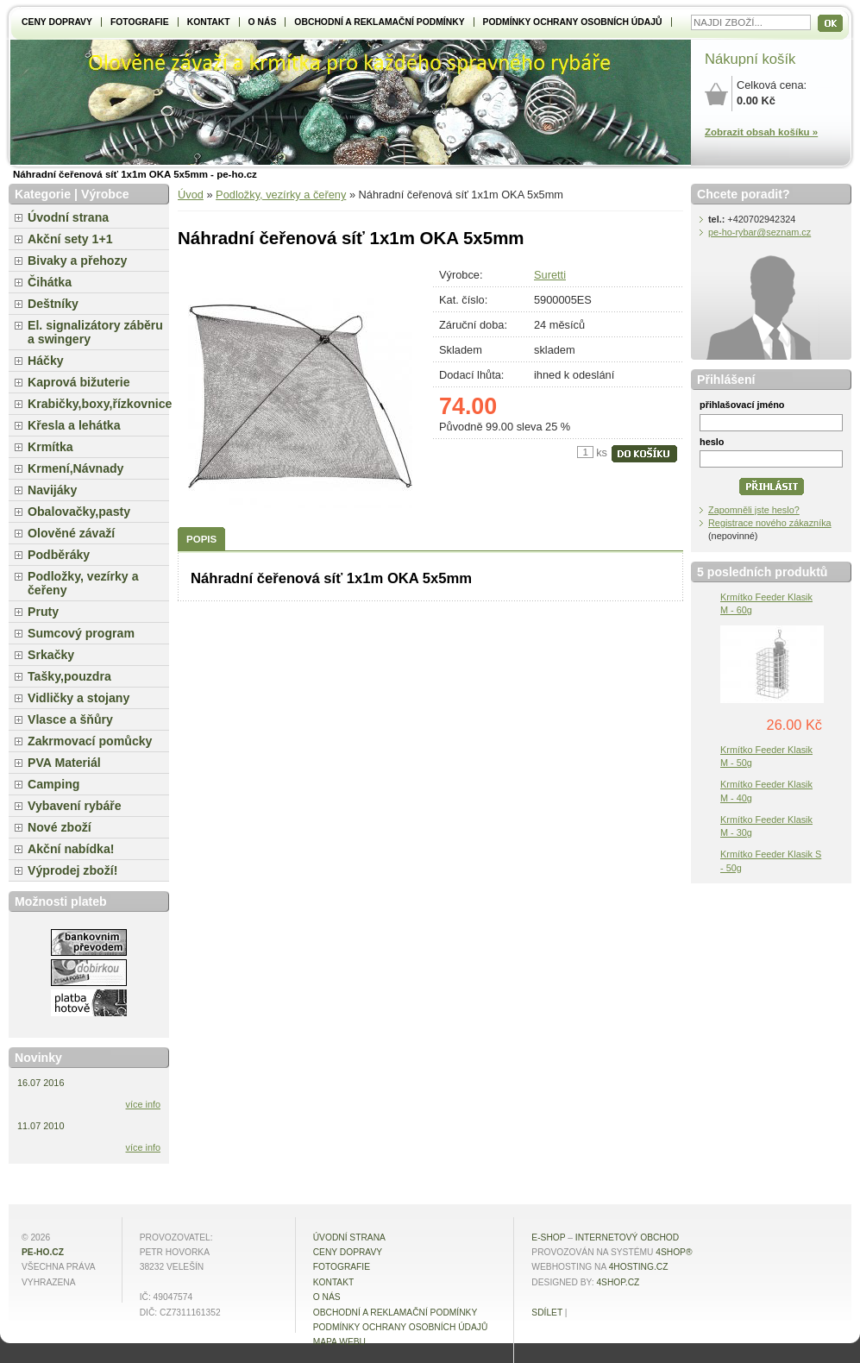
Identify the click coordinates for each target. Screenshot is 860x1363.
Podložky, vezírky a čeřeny (281, 194)
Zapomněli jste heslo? (754, 510)
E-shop (548, 1237)
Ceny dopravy (57, 22)
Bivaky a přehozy (77, 260)
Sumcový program (81, 633)
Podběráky (59, 555)
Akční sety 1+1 (70, 239)
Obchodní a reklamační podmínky (379, 22)
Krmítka (50, 447)
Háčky (46, 360)
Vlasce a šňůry (70, 719)
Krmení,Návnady (75, 468)
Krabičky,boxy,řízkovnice (98, 404)
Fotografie (139, 22)
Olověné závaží (71, 533)
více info (143, 1104)
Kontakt (208, 22)
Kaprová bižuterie (79, 382)
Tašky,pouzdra (69, 676)
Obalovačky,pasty (79, 511)
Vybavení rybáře (75, 806)
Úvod (191, 194)
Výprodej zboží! (72, 870)
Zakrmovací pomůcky (90, 741)
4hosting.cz (639, 1267)
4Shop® (674, 1252)
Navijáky (52, 490)
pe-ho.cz (43, 1252)
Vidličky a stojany (78, 698)
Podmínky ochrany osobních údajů (572, 22)
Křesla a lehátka (74, 425)
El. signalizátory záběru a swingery (95, 332)
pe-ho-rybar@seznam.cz (759, 232)
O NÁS (262, 22)
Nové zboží (59, 827)
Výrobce (105, 194)
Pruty (43, 612)
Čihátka (50, 282)
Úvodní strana (68, 217)
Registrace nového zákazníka (770, 523)
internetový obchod (627, 1237)
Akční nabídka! (71, 849)
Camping (53, 784)
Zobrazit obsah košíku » (761, 132)
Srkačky (51, 655)
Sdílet (546, 1312)
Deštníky (53, 304)
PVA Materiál (64, 762)
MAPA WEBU (339, 1342)
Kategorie (43, 194)
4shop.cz (617, 1282)
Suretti (550, 274)
